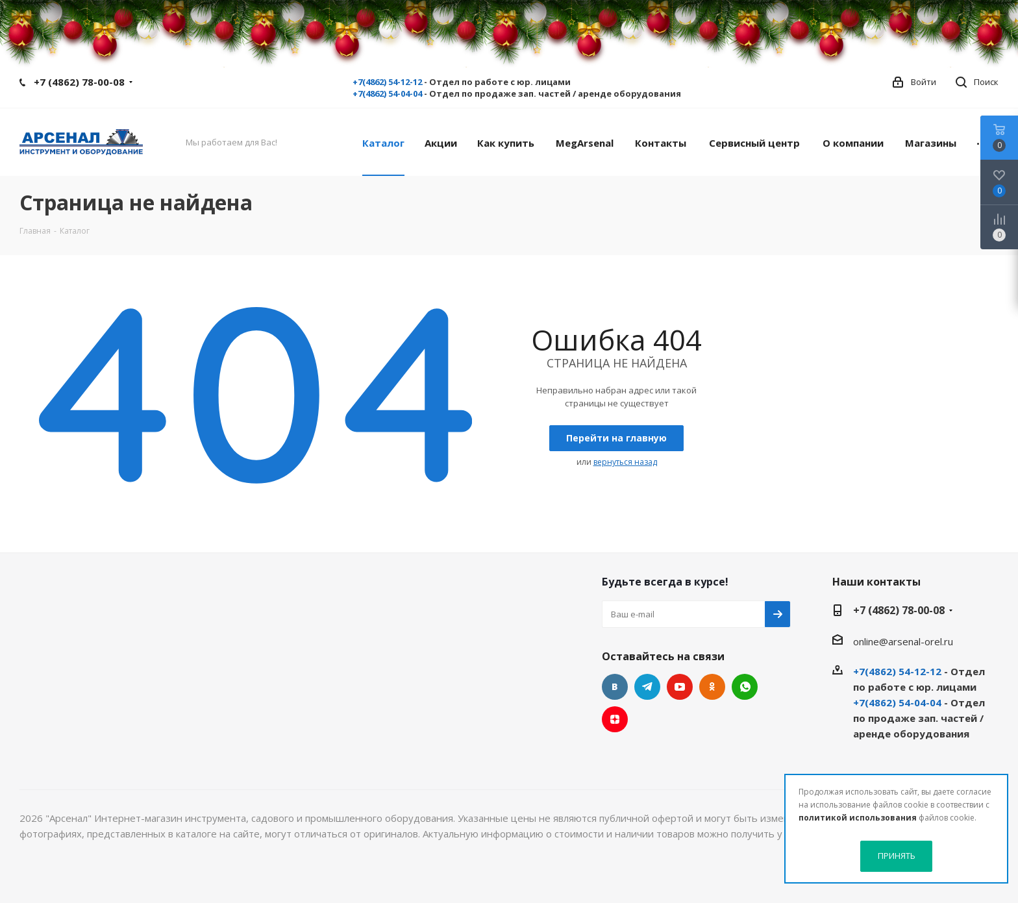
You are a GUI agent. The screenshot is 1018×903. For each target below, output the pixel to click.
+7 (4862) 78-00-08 (79, 81)
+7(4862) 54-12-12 (387, 82)
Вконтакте (615, 687)
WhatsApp (745, 687)
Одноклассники (712, 687)
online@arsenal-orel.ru (903, 641)
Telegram (647, 687)
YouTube (680, 687)
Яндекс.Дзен (615, 719)
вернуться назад (625, 461)
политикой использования (858, 817)
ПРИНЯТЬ (896, 855)
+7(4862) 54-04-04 (387, 93)
